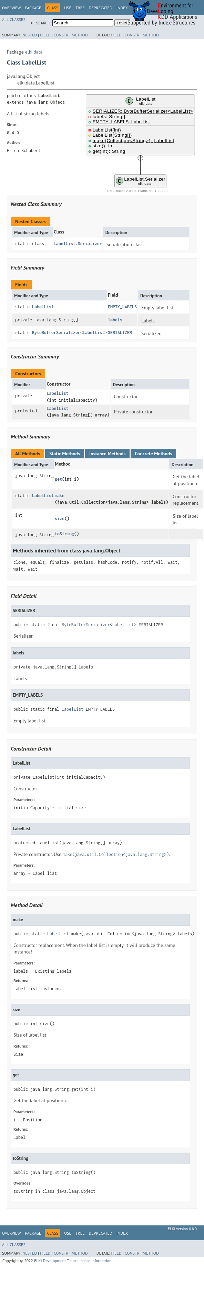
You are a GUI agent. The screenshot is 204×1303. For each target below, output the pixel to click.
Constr (61, 34)
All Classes (14, 19)
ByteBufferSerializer (56, 332)
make (59, 495)
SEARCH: (43, 22)
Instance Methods (107, 453)
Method (80, 34)
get (58, 479)
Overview (11, 7)
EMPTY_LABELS (122, 306)
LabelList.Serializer (78, 243)
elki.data (34, 52)
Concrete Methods (153, 453)
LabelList (43, 306)
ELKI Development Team (55, 1260)
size (59, 518)
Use (67, 7)
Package (33, 7)
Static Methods (64, 453)
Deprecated (100, 7)
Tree (80, 7)
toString (64, 533)
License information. (95, 1260)
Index (122, 1233)
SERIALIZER (120, 332)
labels (115, 319)
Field (45, 34)
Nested (29, 34)
